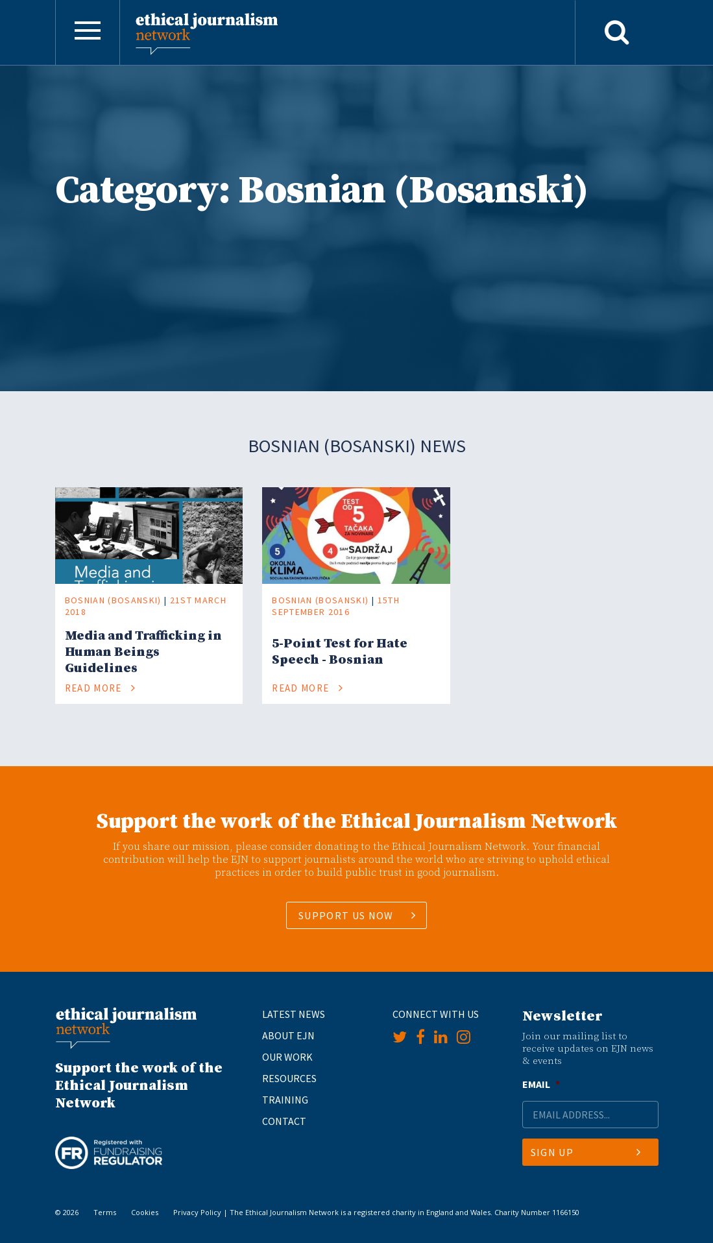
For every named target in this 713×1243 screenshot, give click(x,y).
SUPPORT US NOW (346, 915)
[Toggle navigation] (87, 32)
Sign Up (586, 1152)
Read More (100, 688)
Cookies (144, 1212)
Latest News (293, 1014)
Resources (289, 1078)
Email (541, 1084)
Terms (104, 1212)
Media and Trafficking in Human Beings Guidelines (143, 652)
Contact (284, 1121)
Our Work (287, 1056)
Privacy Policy (197, 1212)
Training (285, 1099)
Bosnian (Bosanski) (113, 600)
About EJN (288, 1035)
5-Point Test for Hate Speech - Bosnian (339, 652)
